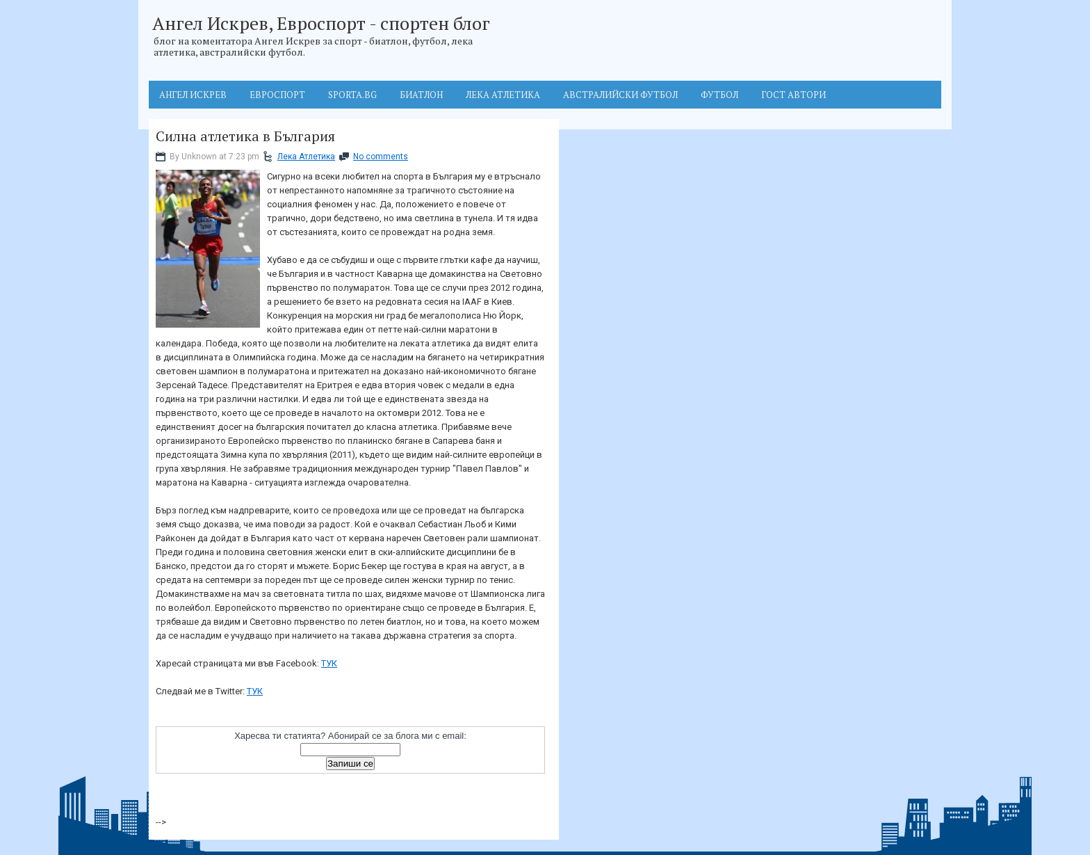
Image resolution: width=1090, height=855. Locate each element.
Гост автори (793, 94)
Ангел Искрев (193, 94)
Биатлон (421, 94)
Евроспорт (277, 94)
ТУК (329, 663)
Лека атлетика (503, 94)
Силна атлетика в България (245, 136)
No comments (380, 156)
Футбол (719, 94)
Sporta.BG (352, 94)
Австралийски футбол (620, 94)
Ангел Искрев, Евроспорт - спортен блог (321, 23)
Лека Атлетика (306, 156)
